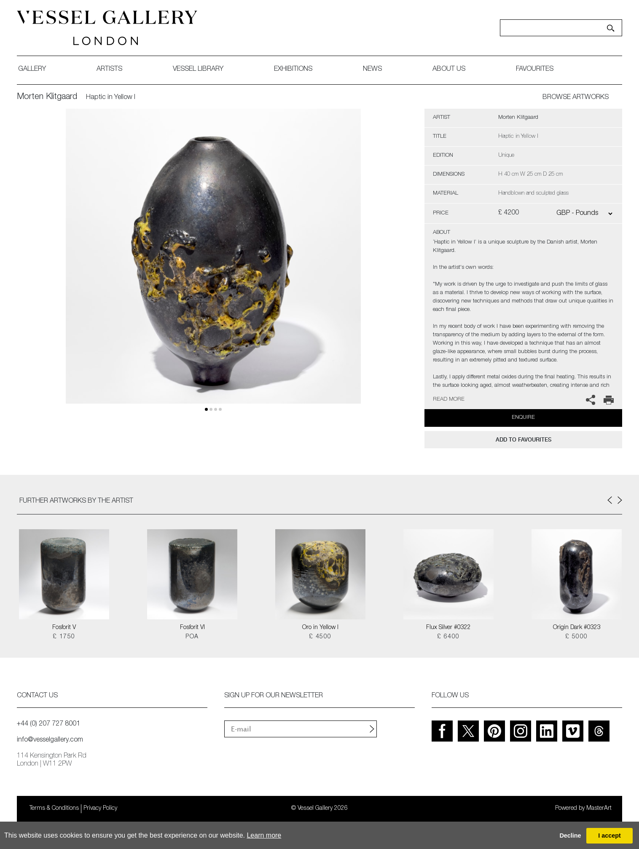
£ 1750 (64, 637)
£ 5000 (576, 637)
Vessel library (198, 69)
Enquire (523, 417)
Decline (570, 835)
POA (192, 637)
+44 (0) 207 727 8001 (48, 724)
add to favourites (523, 440)
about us (448, 69)
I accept (609, 835)
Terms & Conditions (54, 809)
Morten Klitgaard (47, 97)
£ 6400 (448, 637)
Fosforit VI (192, 628)
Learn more (264, 835)
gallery (32, 69)
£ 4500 (320, 637)
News (372, 69)
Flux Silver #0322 (448, 628)
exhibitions (293, 69)
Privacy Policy (100, 809)
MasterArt (599, 809)
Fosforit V (64, 628)
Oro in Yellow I (320, 628)
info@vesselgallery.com (50, 740)
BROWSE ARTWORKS (575, 97)
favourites (534, 69)
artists (109, 69)
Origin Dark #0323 (577, 628)
